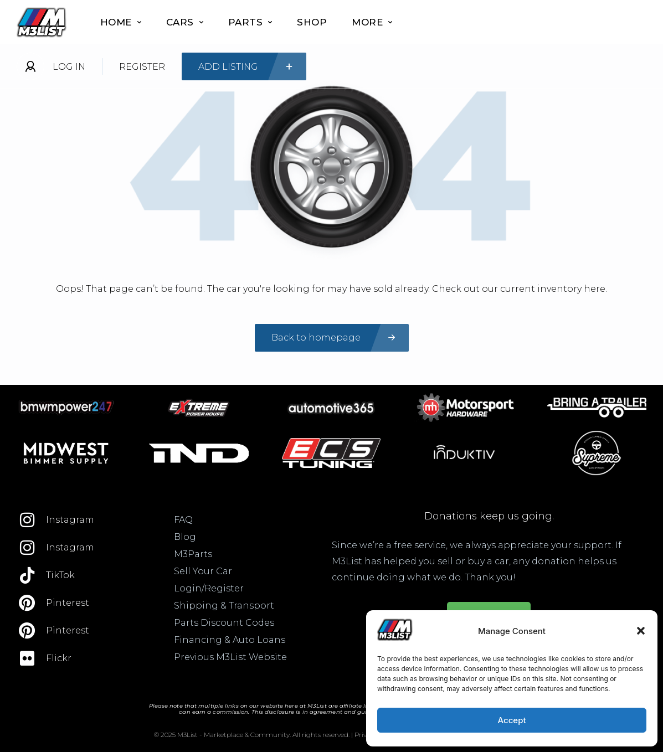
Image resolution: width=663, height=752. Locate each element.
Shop (312, 22)
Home (120, 22)
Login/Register (209, 588)
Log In (69, 66)
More (372, 22)
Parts (250, 22)
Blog (185, 537)
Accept (511, 720)
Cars (184, 22)
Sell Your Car (203, 571)
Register (142, 66)
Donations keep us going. (489, 516)
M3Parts (193, 554)
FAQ (183, 519)
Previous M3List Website (230, 657)
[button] (640, 630)
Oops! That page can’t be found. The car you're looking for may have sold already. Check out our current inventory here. (331, 289)
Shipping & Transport (224, 605)
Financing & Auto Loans (229, 640)
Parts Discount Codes (224, 622)
